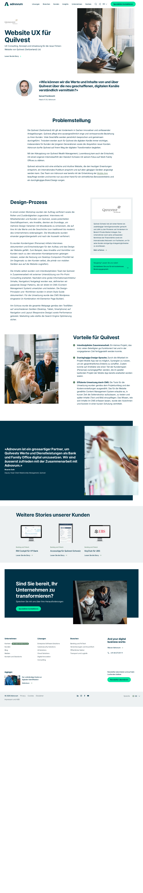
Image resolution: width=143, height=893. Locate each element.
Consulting (41, 660)
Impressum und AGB (12, 699)
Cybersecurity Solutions (46, 647)
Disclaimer (40, 696)
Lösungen (36, 4)
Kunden (56, 4)
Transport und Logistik (78, 653)
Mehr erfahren (99, 250)
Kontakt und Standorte (13, 657)
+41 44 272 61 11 (116, 653)
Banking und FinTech (78, 644)
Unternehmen (77, 4)
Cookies (31, 696)
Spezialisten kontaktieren (123, 4)
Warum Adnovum (114, 648)
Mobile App (102, 173)
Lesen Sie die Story (12, 56)
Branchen (46, 4)
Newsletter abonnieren (119, 680)
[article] (71, 147)
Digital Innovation (44, 657)
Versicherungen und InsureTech (82, 647)
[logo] (14, 4)
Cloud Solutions (43, 653)
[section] (71, 669)
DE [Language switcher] (104, 4)
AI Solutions (41, 650)
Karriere (88, 4)
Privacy (23, 696)
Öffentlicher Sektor (77, 650)
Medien (7, 653)
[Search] (96, 4)
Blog (6, 650)
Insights (65, 4)
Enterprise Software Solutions (48, 644)
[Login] (100, 4)
